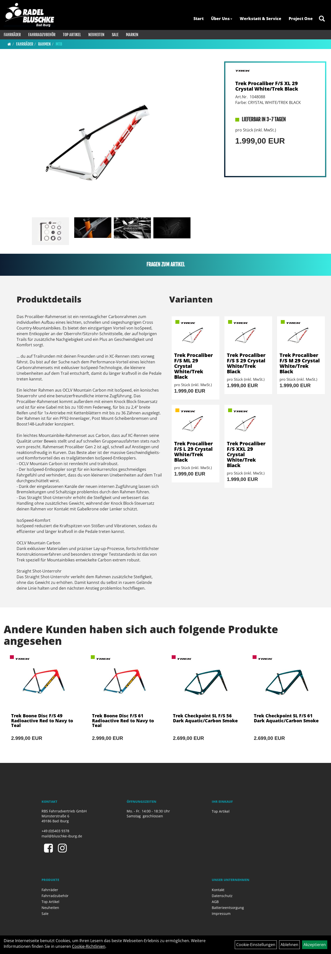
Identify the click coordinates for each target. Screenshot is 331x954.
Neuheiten (96, 34)
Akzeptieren (315, 944)
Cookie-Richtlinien (88, 946)
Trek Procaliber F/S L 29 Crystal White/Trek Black (193, 451)
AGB (215, 901)
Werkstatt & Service (260, 18)
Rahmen (44, 44)
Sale (115, 34)
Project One (301, 18)
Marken (132, 34)
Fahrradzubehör (41, 34)
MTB (59, 44)
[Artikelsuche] (322, 19)
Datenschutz (222, 895)
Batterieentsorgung (228, 907)
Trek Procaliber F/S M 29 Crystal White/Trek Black (300, 363)
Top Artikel (72, 34)
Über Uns (221, 18)
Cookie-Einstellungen (255, 944)
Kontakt (218, 889)
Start (198, 18)
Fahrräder (12, 34)
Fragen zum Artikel (165, 264)
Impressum (221, 913)
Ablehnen (289, 944)
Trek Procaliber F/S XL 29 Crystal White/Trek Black (266, 86)
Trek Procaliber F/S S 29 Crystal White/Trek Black (246, 363)
